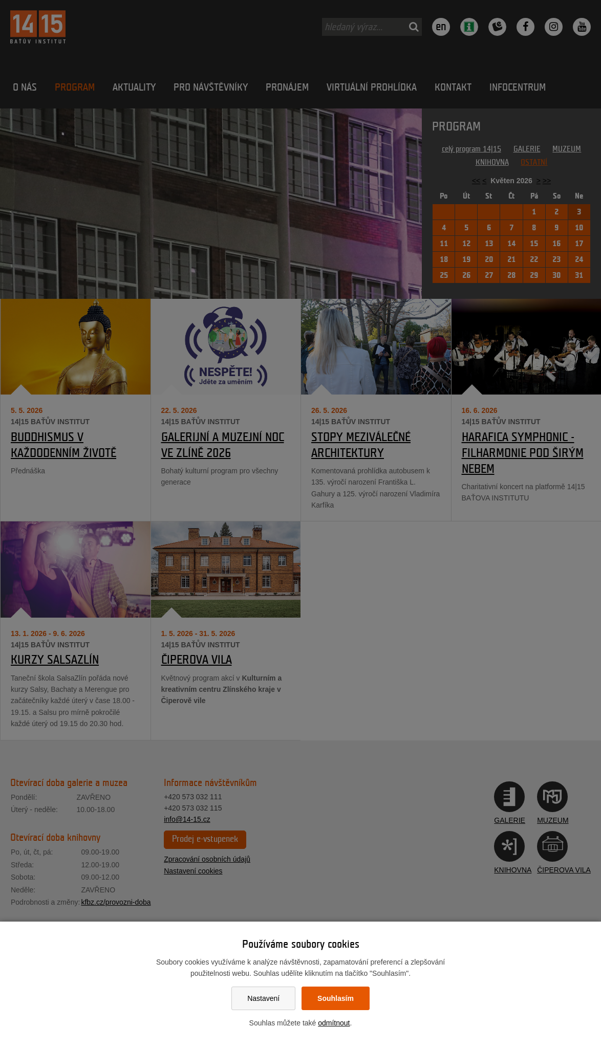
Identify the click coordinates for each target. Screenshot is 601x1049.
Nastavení (263, 998)
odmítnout (334, 1023)
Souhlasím (335, 998)
